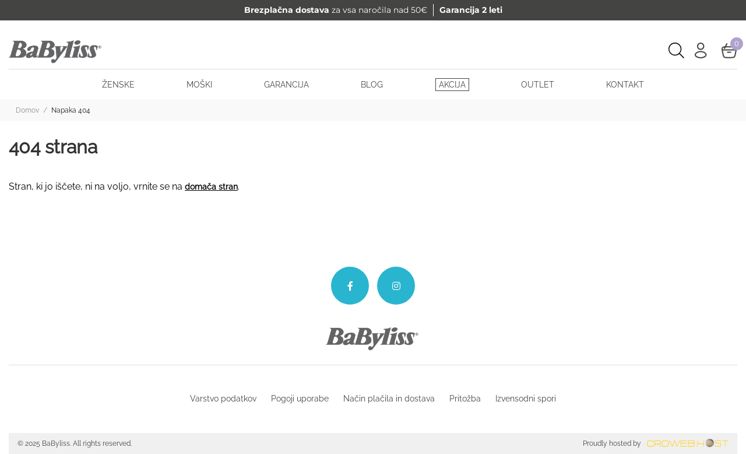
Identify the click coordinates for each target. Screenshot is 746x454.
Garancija (286, 84)
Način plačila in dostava (389, 398)
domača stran (211, 186)
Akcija (452, 84)
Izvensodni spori (525, 398)
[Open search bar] (676, 50)
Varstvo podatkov (223, 398)
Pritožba (465, 398)
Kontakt (625, 84)
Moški (199, 84)
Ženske (118, 84)
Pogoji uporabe (300, 398)
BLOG (372, 84)
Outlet (537, 84)
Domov (27, 110)
